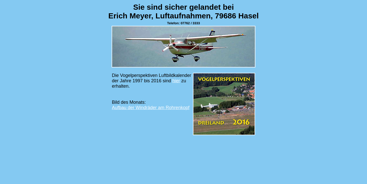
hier (176, 80)
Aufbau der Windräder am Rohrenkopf (150, 107)
